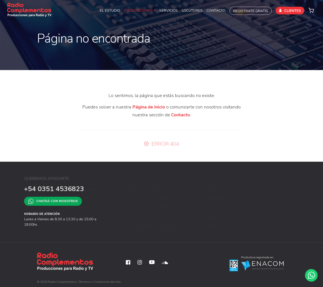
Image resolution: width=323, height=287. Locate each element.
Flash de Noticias (100, 216)
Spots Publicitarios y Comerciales (176, 225)
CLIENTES (290, 10)
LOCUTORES (192, 10)
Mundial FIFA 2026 (102, 225)
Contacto (180, 115)
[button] (311, 10)
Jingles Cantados (164, 216)
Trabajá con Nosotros (239, 207)
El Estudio (231, 189)
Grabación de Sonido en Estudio (175, 198)
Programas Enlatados (103, 207)
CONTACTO (216, 10)
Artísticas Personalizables (107, 189)
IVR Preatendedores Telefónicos (176, 207)
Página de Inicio (148, 107)
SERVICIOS (168, 10)
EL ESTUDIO (110, 10)
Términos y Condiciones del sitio (99, 282)
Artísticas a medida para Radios (175, 189)
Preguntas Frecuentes (240, 216)
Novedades (232, 198)
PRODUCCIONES (138, 10)
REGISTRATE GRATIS (250, 11)
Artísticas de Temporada (106, 198)
